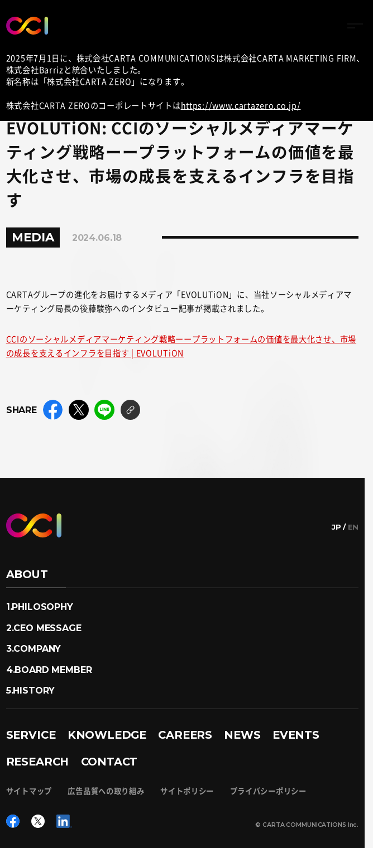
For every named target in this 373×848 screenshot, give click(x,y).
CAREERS (185, 735)
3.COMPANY (33, 648)
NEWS (242, 735)
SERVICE (31, 735)
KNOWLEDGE (107, 735)
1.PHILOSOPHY (39, 606)
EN (353, 527)
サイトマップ (29, 790)
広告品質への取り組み (106, 790)
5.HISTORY (30, 690)
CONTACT (109, 761)
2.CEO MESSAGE (44, 627)
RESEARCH (37, 761)
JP (336, 527)
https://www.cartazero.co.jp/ (241, 105)
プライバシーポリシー (268, 790)
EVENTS (295, 735)
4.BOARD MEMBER (49, 669)
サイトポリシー (187, 790)
